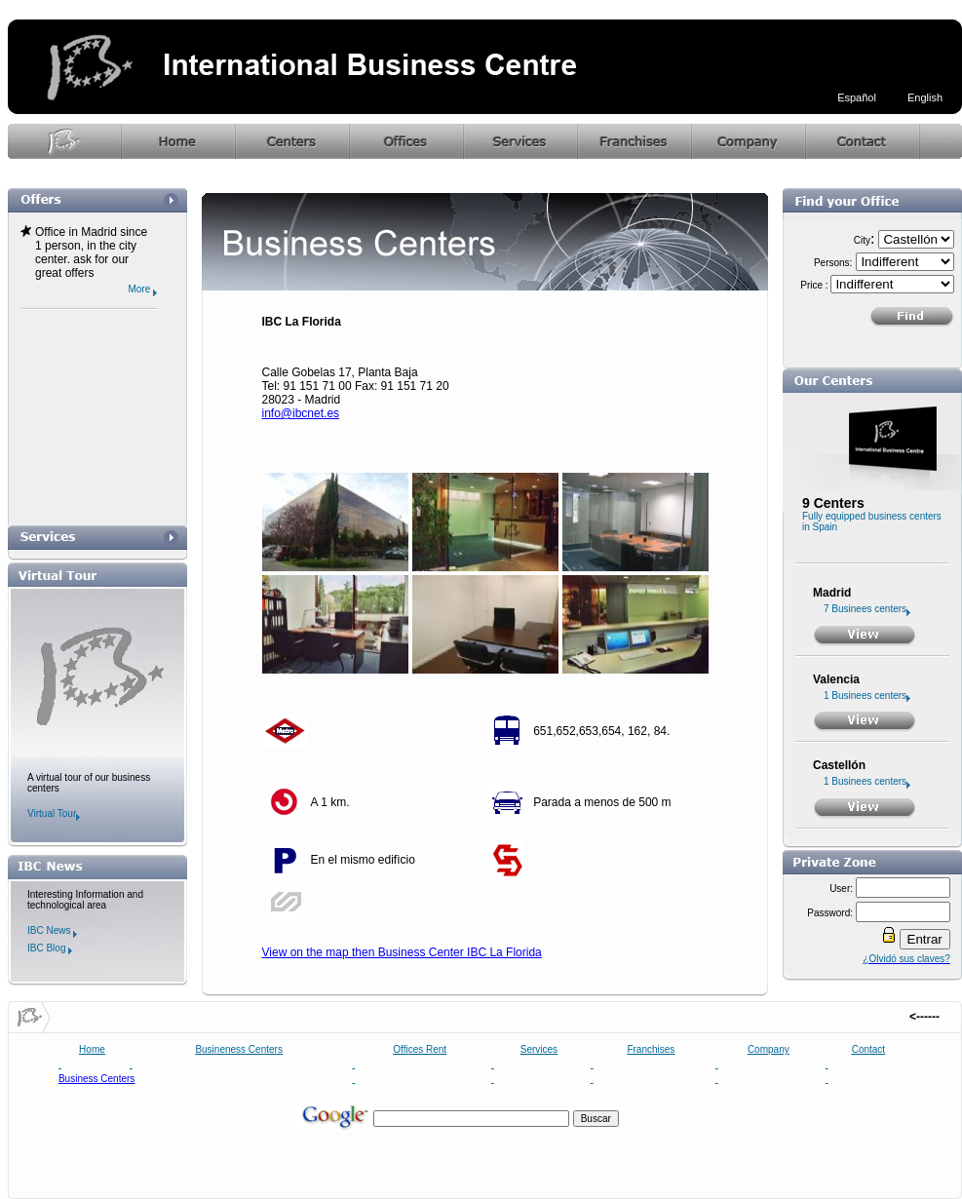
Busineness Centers (239, 1049)
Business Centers (96, 1078)
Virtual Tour (53, 813)
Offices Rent (419, 1049)
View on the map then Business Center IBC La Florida (402, 952)
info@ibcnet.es (301, 413)
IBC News (52, 930)
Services (539, 1049)
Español (856, 97)
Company (768, 1049)
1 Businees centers (867, 695)
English (925, 97)
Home (92, 1049)
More (142, 289)
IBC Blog (49, 948)
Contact (868, 1049)
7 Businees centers (867, 608)
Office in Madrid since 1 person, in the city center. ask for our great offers (91, 252)
